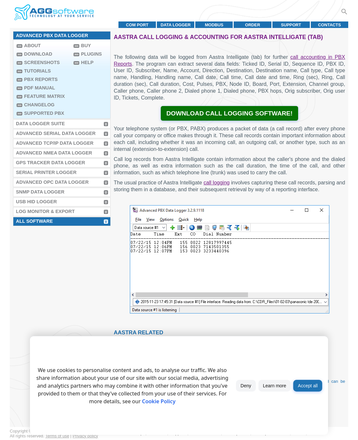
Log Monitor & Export (45, 211)
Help (87, 62)
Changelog (39, 104)
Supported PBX (44, 113)
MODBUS (214, 24)
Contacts (329, 24)
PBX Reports (41, 79)
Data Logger (176, 24)
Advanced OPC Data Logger (52, 182)
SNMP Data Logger (40, 191)
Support (291, 24)
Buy (86, 45)
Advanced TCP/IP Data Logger (54, 143)
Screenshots (42, 62)
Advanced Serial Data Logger (56, 133)
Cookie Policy (158, 401)
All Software (34, 221)
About (32, 45)
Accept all (308, 385)
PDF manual (39, 87)
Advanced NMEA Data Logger (54, 152)
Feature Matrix (44, 96)
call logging (216, 182)
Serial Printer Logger (46, 172)
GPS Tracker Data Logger (50, 162)
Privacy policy (85, 435)
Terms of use (57, 435)
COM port (137, 24)
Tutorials (37, 70)
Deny (246, 385)
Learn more (274, 385)
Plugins (91, 54)
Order (252, 24)
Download (38, 54)
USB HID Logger (36, 201)
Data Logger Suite (40, 123)
